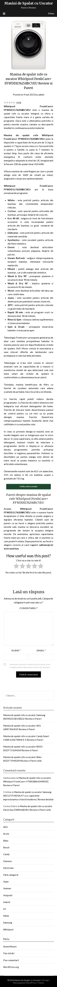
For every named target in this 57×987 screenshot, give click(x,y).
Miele (6, 915)
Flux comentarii (11, 960)
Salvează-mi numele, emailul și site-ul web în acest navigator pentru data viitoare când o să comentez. (30, 666)
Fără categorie (10, 874)
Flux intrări (8, 953)
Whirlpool (8, 929)
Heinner (7, 888)
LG (4, 908)
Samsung (7, 922)
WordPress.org (11, 967)
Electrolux (8, 868)
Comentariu (28, 608)
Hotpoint (7, 895)
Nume (16, 650)
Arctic (6, 833)
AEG (5, 827)
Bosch (6, 847)
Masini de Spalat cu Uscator (28, 3)
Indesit (6, 902)
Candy (6, 854)
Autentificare (10, 946)
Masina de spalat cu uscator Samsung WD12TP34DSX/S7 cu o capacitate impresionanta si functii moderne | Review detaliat (28, 796)
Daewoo (7, 861)
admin (41, 94)
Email (41, 650)
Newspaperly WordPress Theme (28, 982)
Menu (51, 13)
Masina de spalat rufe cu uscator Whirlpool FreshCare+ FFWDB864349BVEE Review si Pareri (27, 782)
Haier (6, 881)
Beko (5, 840)
